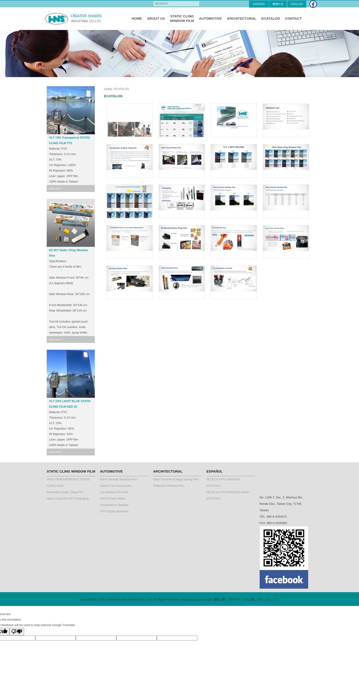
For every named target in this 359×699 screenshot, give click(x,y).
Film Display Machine (114, 511)
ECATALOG (270, 18)
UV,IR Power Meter (112, 498)
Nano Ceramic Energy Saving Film (176, 479)
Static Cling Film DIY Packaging (68, 498)
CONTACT (293, 18)
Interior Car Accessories (115, 485)
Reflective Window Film (168, 485)
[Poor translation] (16, 631)
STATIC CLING (182, 18)
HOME (137, 18)
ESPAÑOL (259, 4)
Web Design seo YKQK (196, 599)
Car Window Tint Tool (114, 492)
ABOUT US (156, 18)
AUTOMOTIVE (210, 18)
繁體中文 (277, 4)
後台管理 (272, 599)
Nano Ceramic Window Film (118, 479)
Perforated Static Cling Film (65, 492)
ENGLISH (297, 4)
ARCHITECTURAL (241, 18)
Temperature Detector (114, 505)
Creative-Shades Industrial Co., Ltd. (74, 18)
